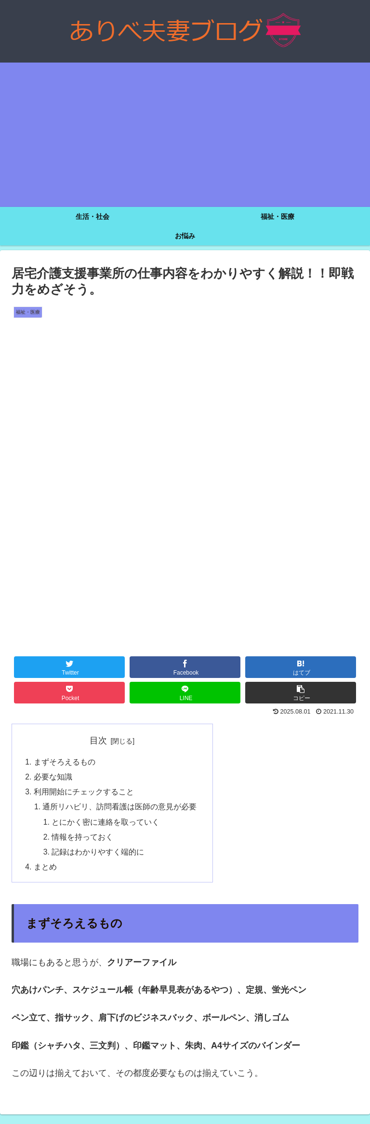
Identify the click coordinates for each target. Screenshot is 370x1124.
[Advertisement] (185, 134)
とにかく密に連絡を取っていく (106, 824)
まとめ (45, 871)
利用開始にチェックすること (84, 793)
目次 (98, 740)
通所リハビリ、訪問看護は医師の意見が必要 (120, 809)
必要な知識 (53, 777)
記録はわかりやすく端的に (99, 855)
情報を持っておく (83, 840)
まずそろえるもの (64, 762)
